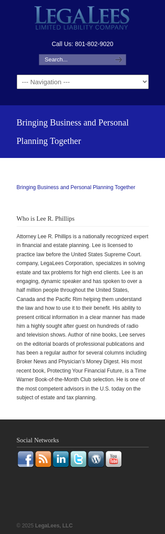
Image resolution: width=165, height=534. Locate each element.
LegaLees (83, 19)
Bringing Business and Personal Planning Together (76, 187)
